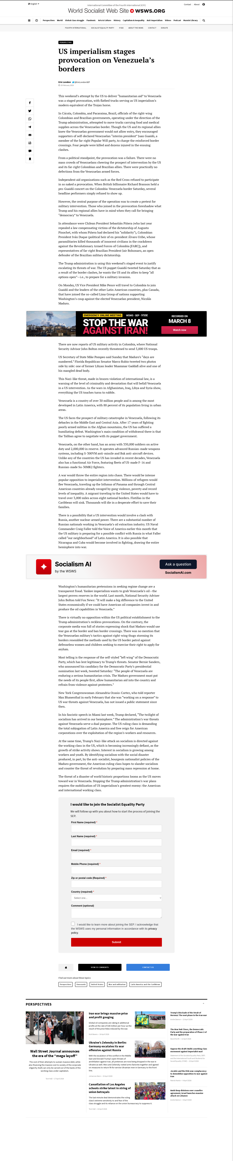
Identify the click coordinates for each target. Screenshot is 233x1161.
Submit (116, 942)
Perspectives (65, 984)
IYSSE (121, 28)
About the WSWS (135, 28)
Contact (187, 4)
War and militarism (117, 984)
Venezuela (81, 984)
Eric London (64, 82)
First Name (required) (83, 822)
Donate (164, 28)
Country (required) (81, 892)
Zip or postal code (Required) (88, 878)
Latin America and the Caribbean (145, 984)
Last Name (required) (83, 836)
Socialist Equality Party (102, 28)
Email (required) (80, 850)
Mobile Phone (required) (85, 864)
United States (97, 984)
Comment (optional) (82, 906)
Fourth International (75, 28)
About (197, 4)
